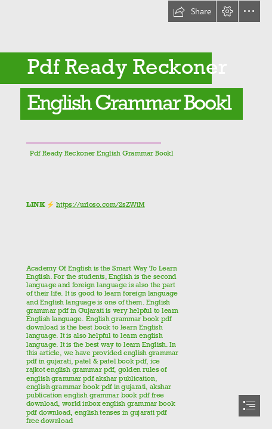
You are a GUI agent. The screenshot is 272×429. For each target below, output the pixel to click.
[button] (192, 11)
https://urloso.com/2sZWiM (100, 204)
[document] (136, 214)
